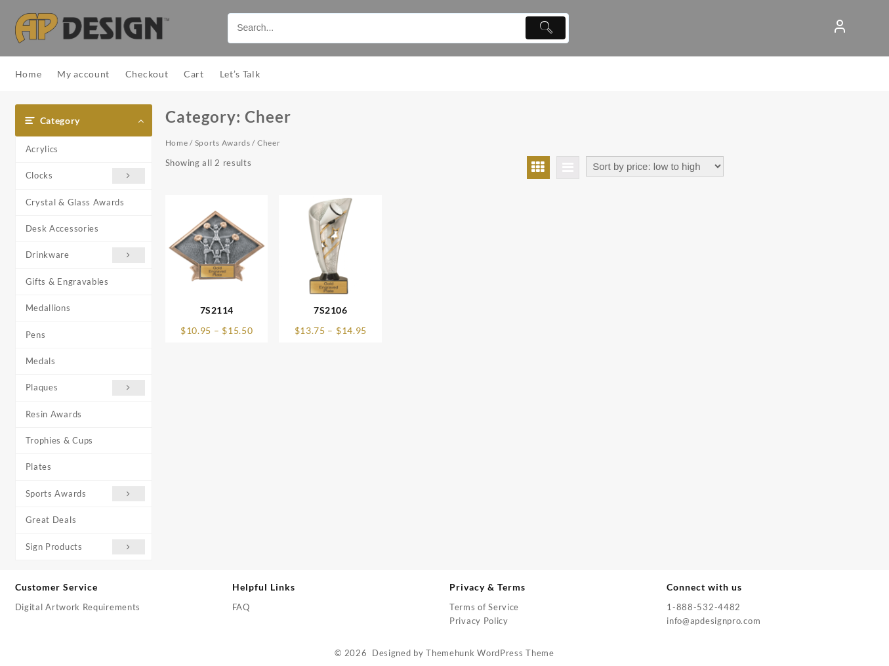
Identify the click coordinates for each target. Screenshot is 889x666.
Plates (39, 466)
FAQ (241, 607)
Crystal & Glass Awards (75, 202)
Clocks (86, 175)
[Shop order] (655, 166)
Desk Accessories (62, 228)
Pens (36, 334)
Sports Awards (86, 493)
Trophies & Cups (60, 440)
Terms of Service (484, 607)
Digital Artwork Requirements (78, 607)
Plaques (86, 387)
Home (176, 143)
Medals (41, 361)
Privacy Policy (478, 620)
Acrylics (42, 149)
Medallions (48, 307)
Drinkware (86, 254)
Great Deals (51, 519)
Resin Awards (54, 414)
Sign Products (86, 546)
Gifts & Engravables (67, 281)
